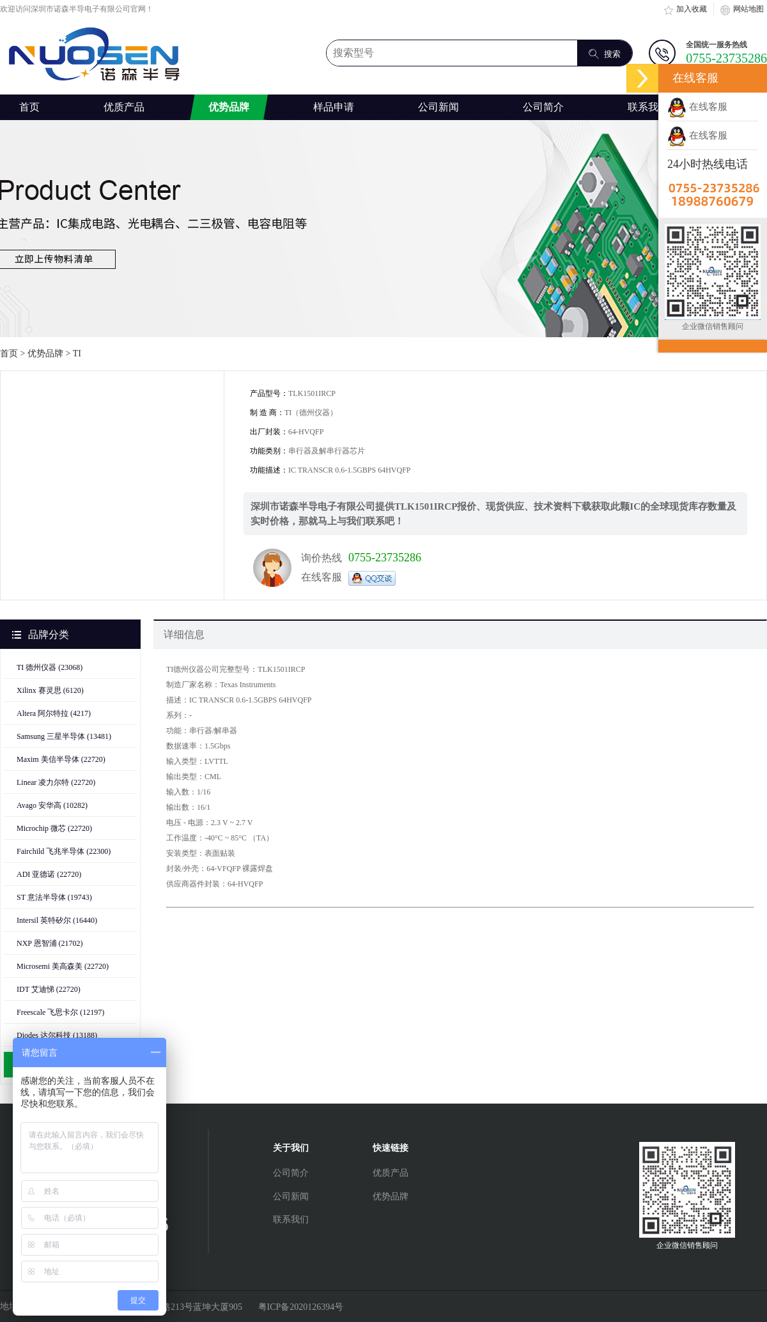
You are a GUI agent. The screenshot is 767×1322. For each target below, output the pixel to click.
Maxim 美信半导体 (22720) (61, 759)
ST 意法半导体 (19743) (54, 897)
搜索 (605, 53)
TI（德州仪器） (310, 412)
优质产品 (390, 1173)
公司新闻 (291, 1196)
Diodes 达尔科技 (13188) (57, 1035)
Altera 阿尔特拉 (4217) (54, 713)
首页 (29, 107)
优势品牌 (45, 353)
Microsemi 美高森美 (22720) (63, 966)
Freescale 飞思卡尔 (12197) (60, 1012)
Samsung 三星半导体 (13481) (64, 736)
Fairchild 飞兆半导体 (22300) (64, 851)
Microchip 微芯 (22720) (54, 828)
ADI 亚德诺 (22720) (49, 874)
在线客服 (697, 107)
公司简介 (291, 1173)
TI (77, 353)
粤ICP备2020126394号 (301, 1307)
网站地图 (742, 8)
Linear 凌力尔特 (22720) (56, 782)
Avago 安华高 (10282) (52, 805)
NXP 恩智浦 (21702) (50, 943)
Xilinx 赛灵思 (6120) (50, 690)
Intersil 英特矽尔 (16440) (57, 920)
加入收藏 (685, 8)
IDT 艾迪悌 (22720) (49, 989)
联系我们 (291, 1219)
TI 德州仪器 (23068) (49, 667)
